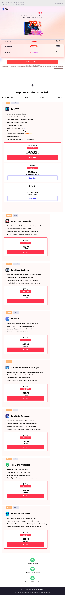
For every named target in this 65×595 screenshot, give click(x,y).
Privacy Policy (24, 592)
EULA (17, 592)
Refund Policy (45, 592)
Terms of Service (35, 592)
